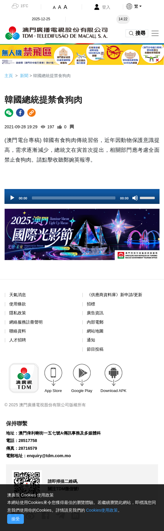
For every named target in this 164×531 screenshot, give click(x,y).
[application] (82, 196)
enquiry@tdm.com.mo (49, 455)
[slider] (73, 197)
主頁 (8, 75)
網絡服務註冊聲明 (26, 322)
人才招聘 (17, 340)
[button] (145, 6)
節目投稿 (95, 349)
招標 (91, 304)
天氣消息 (17, 294)
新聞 (24, 75)
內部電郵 (95, 322)
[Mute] (135, 198)
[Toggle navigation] (155, 33)
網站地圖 (95, 331)
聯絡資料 (17, 331)
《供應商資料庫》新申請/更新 (114, 294)
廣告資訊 (95, 312)
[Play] (12, 198)
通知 (91, 340)
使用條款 (17, 304)
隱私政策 (17, 312)
